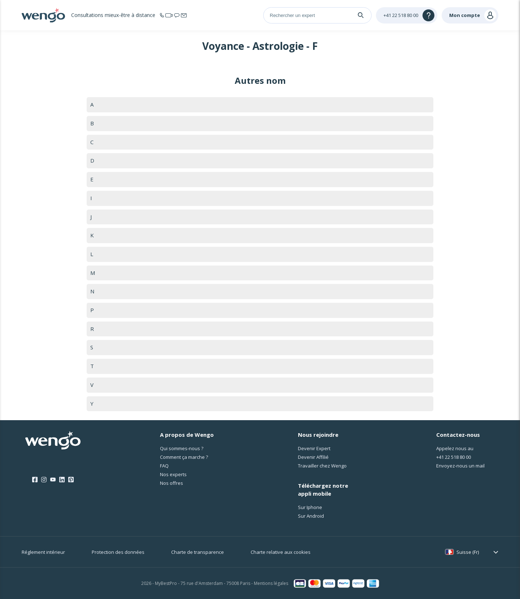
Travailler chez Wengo (322, 466)
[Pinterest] (71, 480)
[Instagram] (44, 480)
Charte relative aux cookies (281, 552)
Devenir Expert (314, 448)
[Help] (406, 15)
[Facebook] (35, 480)
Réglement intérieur (43, 552)
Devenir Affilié (313, 457)
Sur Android (311, 516)
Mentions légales (271, 584)
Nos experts (173, 474)
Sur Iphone (310, 507)
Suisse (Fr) (467, 552)
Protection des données (118, 552)
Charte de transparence (197, 552)
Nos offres (171, 483)
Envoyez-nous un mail (460, 466)
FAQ (164, 466)
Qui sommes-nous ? (181, 448)
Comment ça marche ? (184, 457)
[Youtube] (53, 480)
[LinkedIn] (62, 480)
